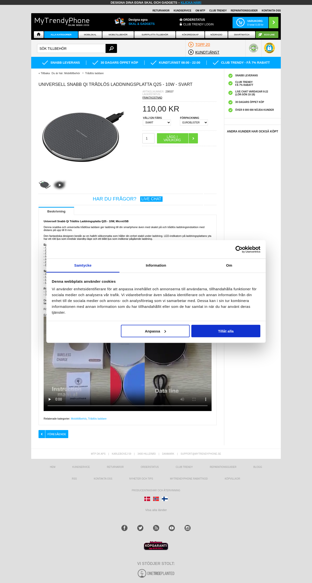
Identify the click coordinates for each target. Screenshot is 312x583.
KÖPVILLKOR (232, 478)
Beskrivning (56, 211)
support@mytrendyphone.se (201, 453)
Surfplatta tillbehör (155, 34)
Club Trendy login (198, 24)
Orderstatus (150, 467)
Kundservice (81, 467)
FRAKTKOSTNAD (152, 97)
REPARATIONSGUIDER (244, 10)
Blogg (258, 467)
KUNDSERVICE (182, 10)
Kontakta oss (103, 478)
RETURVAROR (161, 10)
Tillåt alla (226, 331)
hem (52, 467)
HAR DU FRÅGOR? (128, 198)
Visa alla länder (156, 510)
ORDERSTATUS (194, 19)
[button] (269, 50)
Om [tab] (229, 265)
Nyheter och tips (141, 478)
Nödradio (216, 34)
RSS (74, 478)
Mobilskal (90, 34)
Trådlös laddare (97, 418)
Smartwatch (241, 34)
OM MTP (200, 10)
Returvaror (115, 467)
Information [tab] (156, 265)
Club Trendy (218, 10)
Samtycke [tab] (83, 265)
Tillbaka (45, 73)
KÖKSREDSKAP (190, 34)
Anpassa (155, 331)
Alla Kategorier (61, 34)
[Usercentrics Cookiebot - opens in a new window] (239, 249)
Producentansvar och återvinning (156, 490)
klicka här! (191, 2)
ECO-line (269, 34)
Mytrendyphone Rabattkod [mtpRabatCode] (189, 478)
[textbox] (77, 48)
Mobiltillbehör (118, 34)
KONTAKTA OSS (271, 10)
